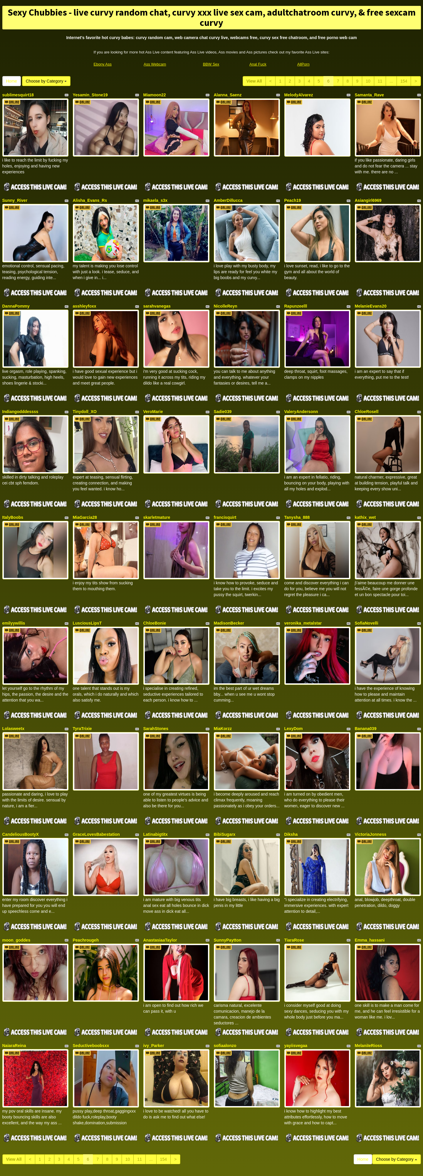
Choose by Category (46, 81)
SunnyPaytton (227, 889)
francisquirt (225, 492)
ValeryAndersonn (301, 392)
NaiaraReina (14, 989)
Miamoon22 (154, 95)
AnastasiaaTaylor (160, 889)
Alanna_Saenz (228, 95)
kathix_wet (365, 492)
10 (368, 81)
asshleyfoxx (84, 293)
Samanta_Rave (369, 95)
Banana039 (366, 690)
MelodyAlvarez (298, 95)
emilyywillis (13, 591)
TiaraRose (294, 889)
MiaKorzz (223, 690)
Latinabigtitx (155, 790)
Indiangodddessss (20, 392)
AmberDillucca (228, 194)
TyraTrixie (82, 690)
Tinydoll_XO (85, 392)
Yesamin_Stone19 (90, 95)
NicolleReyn (225, 293)
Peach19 (292, 194)
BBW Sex (211, 64)
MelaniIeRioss (368, 989)
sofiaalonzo (225, 989)
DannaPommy (16, 293)
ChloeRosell (367, 392)
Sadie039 (223, 392)
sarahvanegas (157, 293)
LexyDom (293, 690)
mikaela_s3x (155, 194)
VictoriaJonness (371, 790)
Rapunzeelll (295, 293)
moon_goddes (16, 889)
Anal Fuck (257, 64)
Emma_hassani (370, 889)
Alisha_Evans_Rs (90, 194)
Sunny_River (15, 194)
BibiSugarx (225, 790)
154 (403, 81)
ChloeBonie (154, 591)
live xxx (334, 1119)
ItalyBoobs (13, 492)
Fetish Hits (233, 1167)
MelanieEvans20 (371, 293)
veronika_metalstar (303, 591)
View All (254, 81)
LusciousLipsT (87, 591)
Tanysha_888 (297, 492)
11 (380, 81)
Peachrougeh (86, 889)
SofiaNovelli (366, 591)
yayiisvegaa (296, 989)
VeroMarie (153, 392)
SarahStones (156, 690)
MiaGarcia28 (85, 492)
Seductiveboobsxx (91, 989)
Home (11, 81)
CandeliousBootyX (20, 790)
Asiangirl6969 (368, 194)
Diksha (291, 790)
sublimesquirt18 (18, 95)
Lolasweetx (13, 690)
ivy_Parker (153, 989)
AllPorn (303, 64)
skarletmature (156, 492)
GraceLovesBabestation (96, 790)
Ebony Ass (103, 64)
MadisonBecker (229, 591)
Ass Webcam (155, 64)
